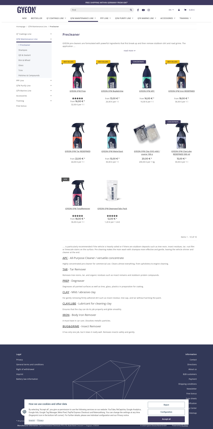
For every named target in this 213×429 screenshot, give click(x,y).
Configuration (166, 412)
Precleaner (25, 45)
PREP (66, 281)
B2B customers (190, 374)
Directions (192, 364)
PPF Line (20, 80)
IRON (66, 315)
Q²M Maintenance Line (27, 39)
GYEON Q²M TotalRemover (77, 208)
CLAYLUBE (69, 303)
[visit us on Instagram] (148, 10)
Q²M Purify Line (23, 85)
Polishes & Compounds (29, 75)
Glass (20, 65)
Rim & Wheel (24, 60)
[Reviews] (77, 98)
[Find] (99, 10)
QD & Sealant (24, 55)
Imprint (32, 420)
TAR (65, 269)
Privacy (41, 420)
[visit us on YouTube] (143, 10)
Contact (193, 359)
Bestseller (36, 18)
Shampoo (22, 50)
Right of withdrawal (25, 369)
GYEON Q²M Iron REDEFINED (181, 91)
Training (20, 100)
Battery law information (27, 379)
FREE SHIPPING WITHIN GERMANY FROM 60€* (106, 2)
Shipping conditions (187, 384)
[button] (179, 10)
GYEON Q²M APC (147, 91)
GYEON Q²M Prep (78, 91)
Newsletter (192, 388)
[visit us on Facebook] (138, 10)
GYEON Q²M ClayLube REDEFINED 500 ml (181, 152)
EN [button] (170, 10)
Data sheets (191, 398)
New (24, 18)
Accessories (21, 95)
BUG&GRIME (71, 326)
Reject (166, 405)
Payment (193, 379)
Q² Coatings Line (23, 34)
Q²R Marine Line (23, 90)
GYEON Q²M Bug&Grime (112, 91)
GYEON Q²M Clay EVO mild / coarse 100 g (147, 152)
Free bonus (21, 106)
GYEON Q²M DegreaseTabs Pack (112, 208)
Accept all (166, 419)
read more (128, 50)
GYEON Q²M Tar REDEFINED (77, 151)
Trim (20, 70)
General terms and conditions (30, 364)
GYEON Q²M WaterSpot (112, 151)
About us (192, 369)
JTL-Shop (184, 425)
